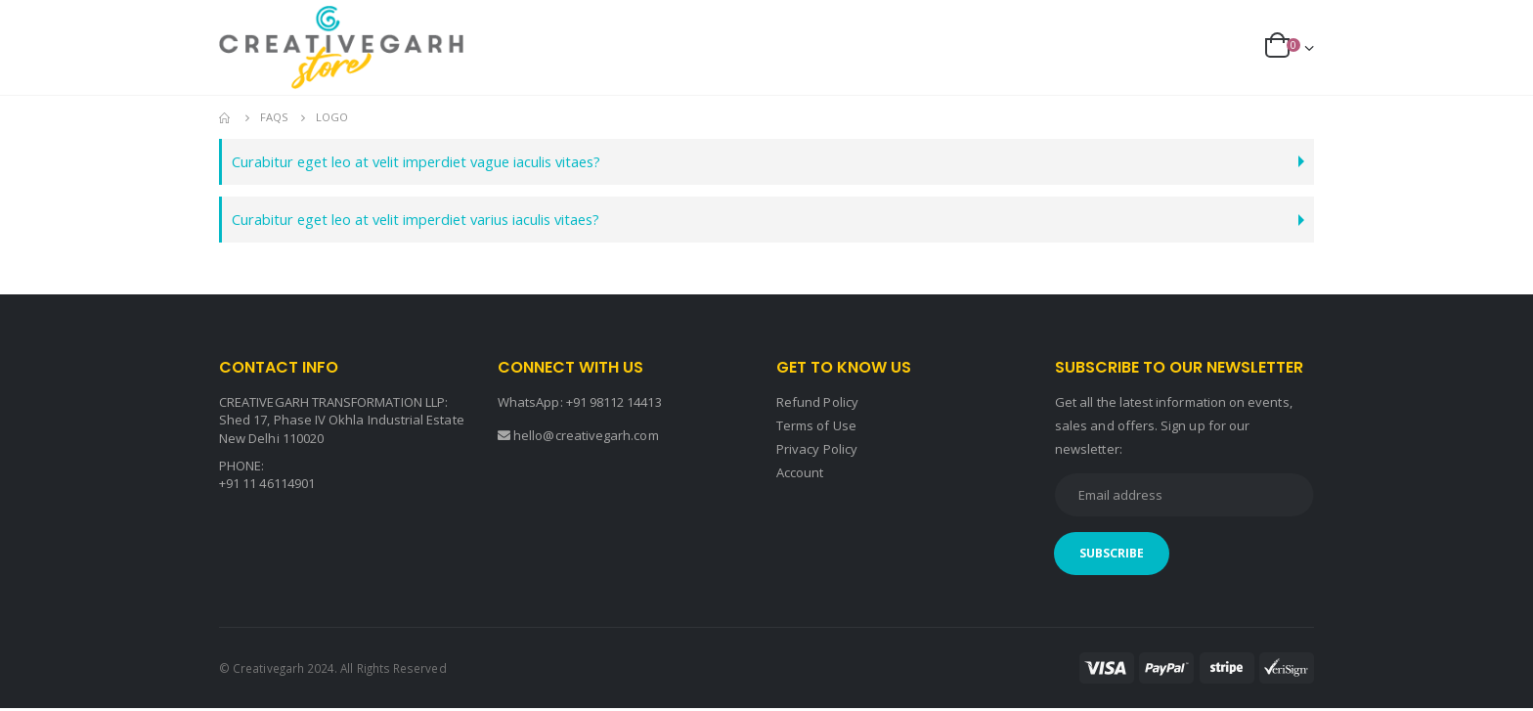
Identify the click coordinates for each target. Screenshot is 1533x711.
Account (799, 475)
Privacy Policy (816, 452)
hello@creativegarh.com (585, 438)
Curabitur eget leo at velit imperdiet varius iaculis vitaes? (433, 221)
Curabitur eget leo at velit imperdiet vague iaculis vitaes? (433, 162)
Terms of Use (816, 428)
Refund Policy (817, 405)
